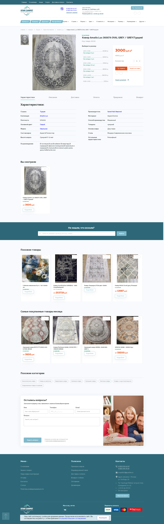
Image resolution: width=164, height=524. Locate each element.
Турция (38, 29)
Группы (65, 21)
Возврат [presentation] (139, 97)
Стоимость (100, 21)
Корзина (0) (138, 8)
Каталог (25, 21)
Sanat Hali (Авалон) (48, 29)
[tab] (28, 97)
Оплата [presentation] (96, 97)
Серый (42, 124)
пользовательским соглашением (73, 518)
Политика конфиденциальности (32, 489)
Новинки (35, 21)
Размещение (131, 21)
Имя (25, 407)
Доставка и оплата (58, 2)
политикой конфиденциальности (56, 441)
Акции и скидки (26, 470)
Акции (41, 2)
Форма (82, 21)
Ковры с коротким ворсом (122, 381)
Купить (122, 68)
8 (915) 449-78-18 (71, 10)
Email (78, 407)
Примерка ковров (77, 466)
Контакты (70, 2)
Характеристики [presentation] (28, 97)
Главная (24, 2)
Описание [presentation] (53, 97)
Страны (73, 21)
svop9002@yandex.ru (125, 472)
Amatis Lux (60, 29)
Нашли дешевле (120, 80)
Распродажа (56, 21)
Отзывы (23, 478)
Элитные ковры (105, 381)
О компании (33, 2)
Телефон (53, 407)
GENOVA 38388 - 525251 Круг (124, 347)
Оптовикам (75, 481)
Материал (111, 21)
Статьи (23, 485)
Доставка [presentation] (75, 97)
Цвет (90, 21)
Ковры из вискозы (45, 381)
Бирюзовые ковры (61, 381)
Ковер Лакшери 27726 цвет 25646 (95, 285)
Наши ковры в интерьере (30, 474)
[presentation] (40, 431)
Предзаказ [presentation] (117, 97)
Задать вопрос (32, 440)
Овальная (43, 129)
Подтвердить (103, 518)
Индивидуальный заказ (79, 470)
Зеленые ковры (76, 381)
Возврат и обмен (77, 478)
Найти (121, 233)
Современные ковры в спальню (32, 385)
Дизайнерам (75, 485)
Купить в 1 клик (135, 68)
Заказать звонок (71, 12)
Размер (120, 21)
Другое (141, 21)
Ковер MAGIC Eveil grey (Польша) (126, 285)
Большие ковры (91, 381)
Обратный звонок (122, 495)
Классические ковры (28, 381)
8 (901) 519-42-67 (71, 8)
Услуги (47, 2)
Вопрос (26, 415)
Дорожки (45, 21)
